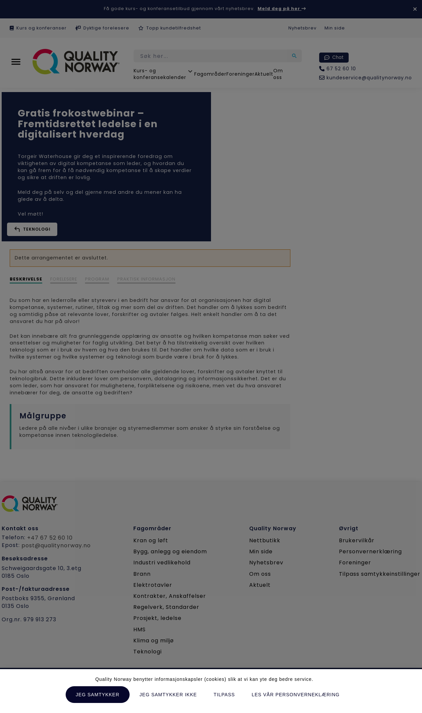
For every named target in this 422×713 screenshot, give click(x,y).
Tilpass (224, 694)
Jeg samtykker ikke (168, 694)
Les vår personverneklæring (296, 694)
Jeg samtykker (97, 694)
